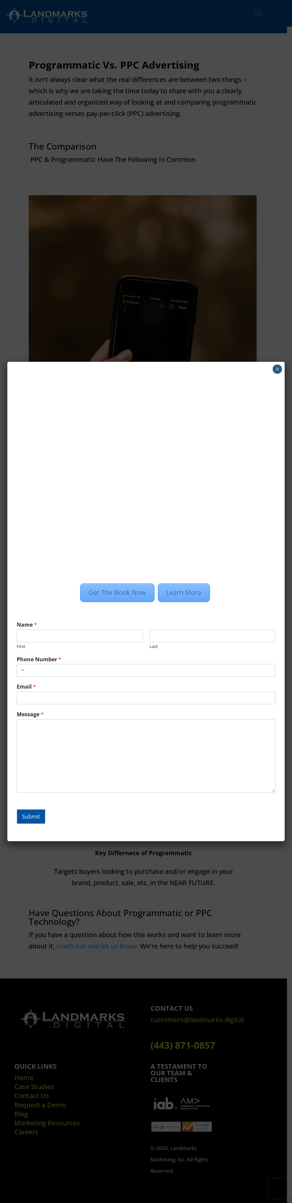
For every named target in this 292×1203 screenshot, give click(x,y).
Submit (31, 816)
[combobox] (21, 670)
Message (30, 714)
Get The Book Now (117, 592)
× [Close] (277, 369)
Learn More (184, 592)
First (21, 646)
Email (26, 686)
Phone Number (39, 659)
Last (154, 646)
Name (27, 624)
